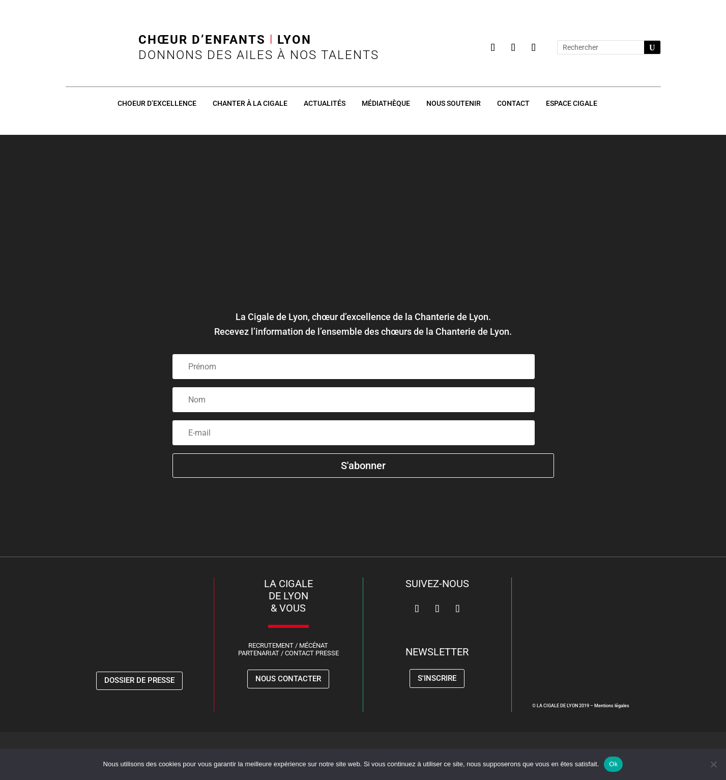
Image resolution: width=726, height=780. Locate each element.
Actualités (324, 103)
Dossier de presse (139, 680)
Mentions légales (611, 705)
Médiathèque (386, 103)
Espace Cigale (571, 103)
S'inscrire (437, 678)
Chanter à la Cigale (250, 103)
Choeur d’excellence (157, 103)
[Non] (713, 764)
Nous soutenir (453, 103)
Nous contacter (288, 678)
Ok (613, 764)
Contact (513, 103)
